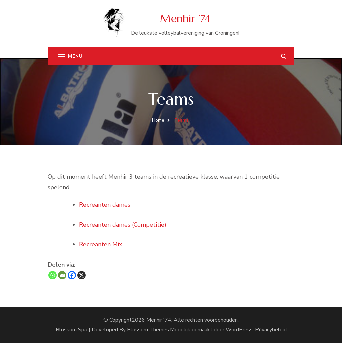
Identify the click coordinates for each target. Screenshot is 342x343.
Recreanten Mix (100, 244)
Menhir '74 (158, 320)
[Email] (62, 275)
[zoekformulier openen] (283, 56)
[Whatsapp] (52, 275)
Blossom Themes (148, 329)
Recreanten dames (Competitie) (122, 225)
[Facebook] (72, 275)
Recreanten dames (104, 205)
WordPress (239, 329)
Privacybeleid (271, 329)
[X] (81, 275)
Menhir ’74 (185, 18)
